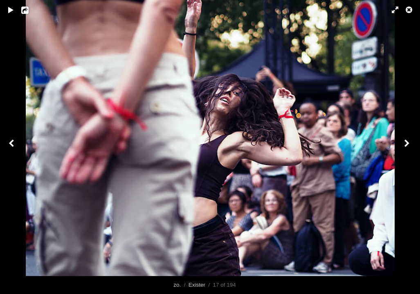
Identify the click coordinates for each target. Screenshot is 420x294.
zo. (177, 285)
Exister (197, 285)
